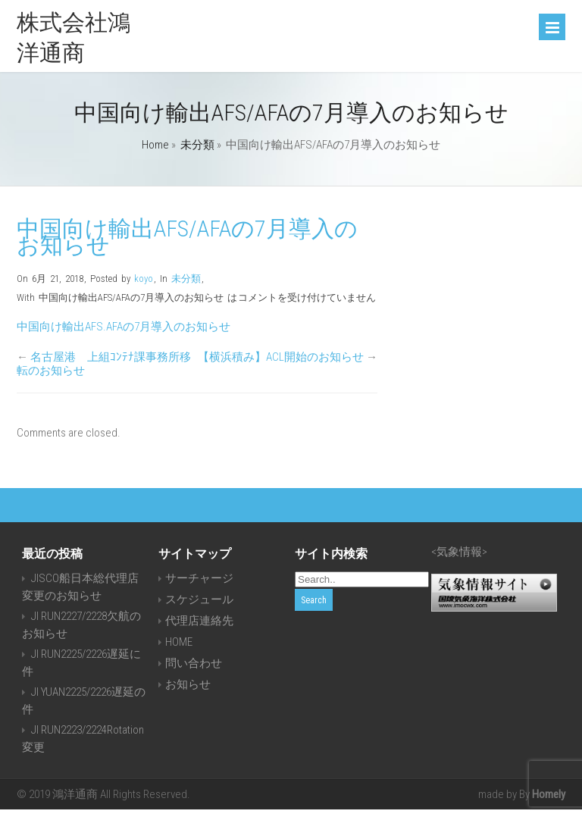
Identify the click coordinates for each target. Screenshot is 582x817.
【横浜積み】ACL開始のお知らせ (281, 357)
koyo (143, 278)
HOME (178, 642)
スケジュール (199, 599)
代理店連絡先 (199, 621)
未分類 (197, 145)
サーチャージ (199, 578)
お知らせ (188, 684)
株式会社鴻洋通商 (73, 37)
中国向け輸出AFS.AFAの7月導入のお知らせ (123, 326)
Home (155, 145)
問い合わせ (193, 663)
